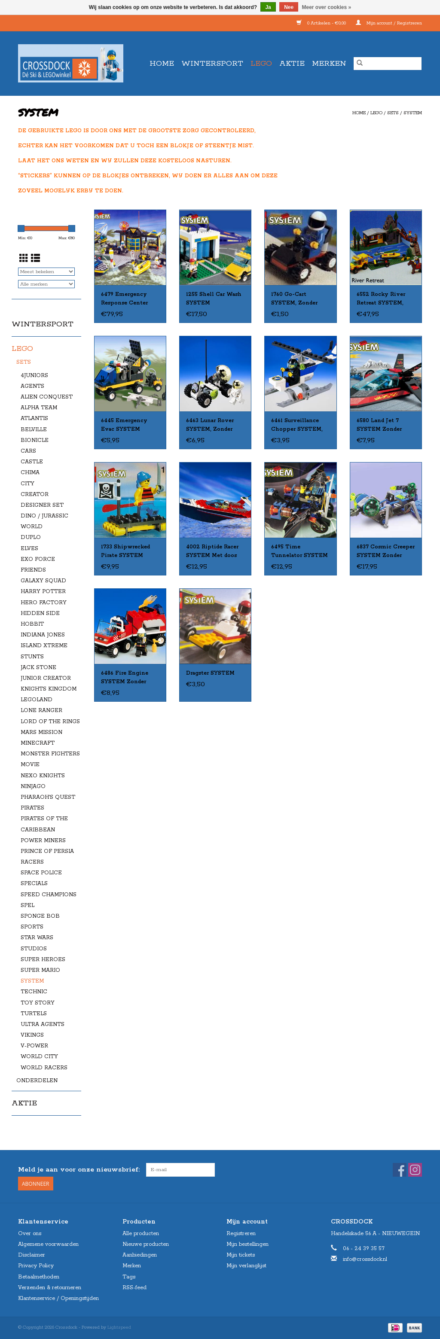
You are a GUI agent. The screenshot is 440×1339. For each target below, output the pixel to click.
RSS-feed (134, 1287)
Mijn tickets (240, 1255)
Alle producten (140, 1233)
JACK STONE (38, 667)
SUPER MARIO (40, 970)
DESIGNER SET (42, 505)
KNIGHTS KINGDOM (48, 689)
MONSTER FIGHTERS (50, 754)
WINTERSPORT (212, 63)
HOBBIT (32, 624)
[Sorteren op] (46, 272)
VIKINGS (32, 1035)
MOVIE (30, 764)
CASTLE (32, 462)
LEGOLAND (36, 700)
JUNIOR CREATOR (46, 678)
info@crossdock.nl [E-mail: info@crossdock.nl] (365, 1259)
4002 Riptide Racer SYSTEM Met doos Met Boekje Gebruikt (215, 552)
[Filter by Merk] (46, 284)
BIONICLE (35, 440)
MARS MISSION (41, 732)
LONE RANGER (41, 710)
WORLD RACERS (44, 1068)
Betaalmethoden (38, 1277)
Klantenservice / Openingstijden (58, 1298)
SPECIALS (34, 883)
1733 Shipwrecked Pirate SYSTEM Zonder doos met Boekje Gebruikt (125, 552)
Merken (329, 63)
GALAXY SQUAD (43, 581)
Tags (128, 1277)
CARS (28, 451)
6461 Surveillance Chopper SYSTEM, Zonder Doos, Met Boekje (297, 425)
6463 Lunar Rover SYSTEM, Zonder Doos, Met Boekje (210, 425)
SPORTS (32, 927)
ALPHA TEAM (39, 408)
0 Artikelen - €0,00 (321, 23)
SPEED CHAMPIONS (48, 895)
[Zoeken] (387, 63)
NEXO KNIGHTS (43, 776)
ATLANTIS (34, 418)
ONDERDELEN (37, 1080)
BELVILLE (34, 429)
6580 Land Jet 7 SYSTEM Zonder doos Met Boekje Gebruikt (379, 425)
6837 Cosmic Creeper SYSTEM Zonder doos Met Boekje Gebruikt (386, 552)
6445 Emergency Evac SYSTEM (124, 424)
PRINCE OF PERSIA (47, 851)
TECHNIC (34, 992)
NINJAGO (33, 786)
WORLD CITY (39, 1056)
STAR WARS (37, 937)
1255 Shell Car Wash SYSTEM (213, 298)
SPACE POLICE (41, 873)
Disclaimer (31, 1255)
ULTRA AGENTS (42, 1024)
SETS (393, 113)
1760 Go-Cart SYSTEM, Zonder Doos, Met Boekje (295, 299)
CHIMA (30, 472)
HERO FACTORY (44, 603)
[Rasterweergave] (23, 259)
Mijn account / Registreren (389, 23)
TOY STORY (38, 1003)
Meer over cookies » (326, 7)
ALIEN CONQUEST (47, 397)
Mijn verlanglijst (246, 1266)
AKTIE (292, 63)
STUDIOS (34, 949)
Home (162, 63)
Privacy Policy (36, 1266)
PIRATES (32, 808)
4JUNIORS (34, 375)
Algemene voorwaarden (48, 1244)
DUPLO (31, 537)
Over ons (29, 1233)
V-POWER (34, 1046)
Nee (288, 7)
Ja (268, 7)
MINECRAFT (38, 743)
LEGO (261, 63)
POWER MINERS (43, 840)
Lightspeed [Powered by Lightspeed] (119, 1327)
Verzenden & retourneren (49, 1287)
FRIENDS (33, 570)
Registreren (241, 1233)
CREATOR (35, 494)
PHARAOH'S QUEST (48, 797)
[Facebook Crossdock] (399, 1170)
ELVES (29, 548)
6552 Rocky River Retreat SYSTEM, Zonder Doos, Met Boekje (381, 299)
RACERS (32, 862)
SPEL (27, 905)
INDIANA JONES (43, 635)
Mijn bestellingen (247, 1244)
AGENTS (32, 386)
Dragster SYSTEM (210, 673)
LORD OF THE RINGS (50, 721)
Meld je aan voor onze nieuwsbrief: (79, 1169)
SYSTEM (412, 113)
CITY (27, 484)
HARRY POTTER (43, 591)
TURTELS (34, 1013)
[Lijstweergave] (35, 259)
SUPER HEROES (43, 959)
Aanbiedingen (139, 1255)
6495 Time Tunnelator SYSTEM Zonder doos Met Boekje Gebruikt (299, 552)
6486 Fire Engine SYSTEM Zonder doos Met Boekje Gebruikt (124, 678)
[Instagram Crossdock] (415, 1170)
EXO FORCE (38, 559)
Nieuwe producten (145, 1244)
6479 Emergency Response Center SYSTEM (124, 299)
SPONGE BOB (40, 916)
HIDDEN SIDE (40, 613)
